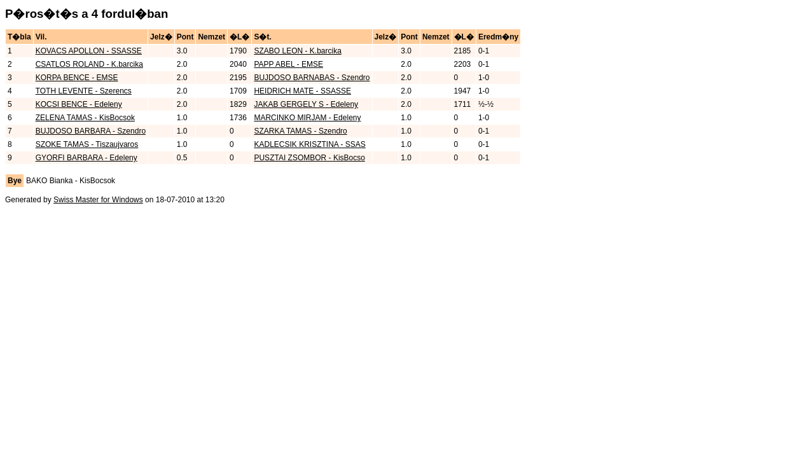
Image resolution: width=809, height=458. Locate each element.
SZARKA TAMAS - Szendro (300, 131)
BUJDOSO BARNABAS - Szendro (312, 77)
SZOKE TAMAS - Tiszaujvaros (87, 144)
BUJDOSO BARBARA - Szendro (91, 131)
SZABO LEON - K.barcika (297, 50)
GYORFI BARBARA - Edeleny (86, 157)
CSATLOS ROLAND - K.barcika (89, 64)
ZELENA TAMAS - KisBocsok (85, 117)
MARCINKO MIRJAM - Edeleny (307, 117)
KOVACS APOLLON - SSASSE (89, 50)
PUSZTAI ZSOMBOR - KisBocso (309, 157)
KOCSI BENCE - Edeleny (79, 104)
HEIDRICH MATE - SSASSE (302, 91)
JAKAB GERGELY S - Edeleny (306, 104)
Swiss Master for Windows (98, 199)
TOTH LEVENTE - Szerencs (84, 91)
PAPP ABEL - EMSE (288, 64)
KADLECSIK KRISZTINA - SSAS (309, 144)
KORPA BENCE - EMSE (77, 77)
